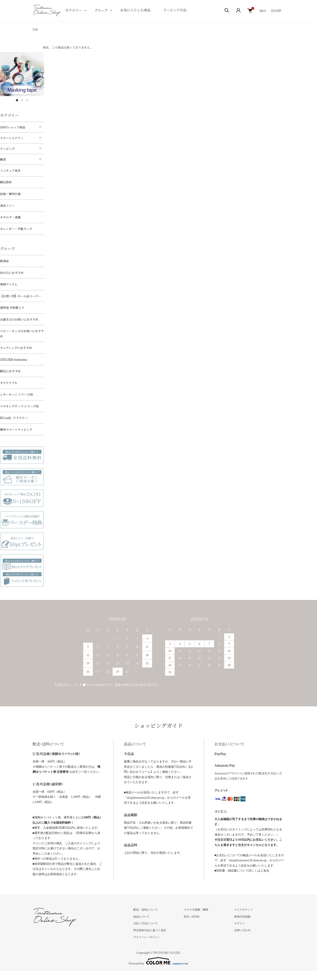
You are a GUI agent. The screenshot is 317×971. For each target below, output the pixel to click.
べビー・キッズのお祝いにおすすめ (22, 333)
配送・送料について (145, 910)
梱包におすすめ (10, 371)
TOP (35, 30)
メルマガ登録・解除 (196, 910)
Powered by (158, 961)
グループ (101, 10)
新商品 (4, 261)
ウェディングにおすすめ (16, 348)
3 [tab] (27, 100)
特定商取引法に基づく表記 (149, 930)
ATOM (195, 916)
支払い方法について (145, 923)
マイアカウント (243, 910)
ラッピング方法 (174, 10)
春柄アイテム (8, 284)
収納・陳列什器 (10, 194)
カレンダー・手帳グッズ (16, 229)
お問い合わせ (242, 930)
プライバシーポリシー (146, 937)
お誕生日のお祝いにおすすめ (19, 319)
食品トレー (7, 205)
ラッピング (7, 149)
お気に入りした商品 (135, 10)
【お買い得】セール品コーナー (20, 296)
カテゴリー (73, 10)
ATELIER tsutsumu (13, 359)
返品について (141, 916)
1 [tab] (17, 100)
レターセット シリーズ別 (16, 394)
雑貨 (3, 159)
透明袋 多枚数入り (12, 307)
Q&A (262, 10)
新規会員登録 (242, 916)
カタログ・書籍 (10, 217)
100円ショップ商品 (12, 127)
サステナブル (8, 383)
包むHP (276, 10)
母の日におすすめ (12, 273)
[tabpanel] (22, 74)
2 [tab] (22, 100)
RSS (186, 916)
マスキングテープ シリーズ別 (19, 406)
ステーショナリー (11, 138)
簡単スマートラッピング (16, 429)
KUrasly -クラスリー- (14, 418)
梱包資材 (6, 182)
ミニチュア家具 (10, 170)
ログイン (239, 923)
